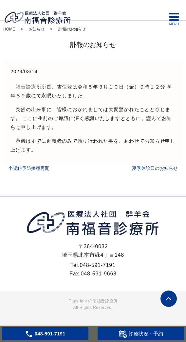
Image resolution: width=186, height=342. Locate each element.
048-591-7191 (97, 265)
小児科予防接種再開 (28, 168)
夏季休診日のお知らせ (155, 168)
